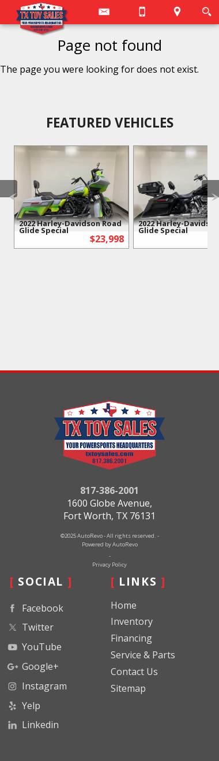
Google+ (32, 666)
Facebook (34, 608)
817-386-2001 (109, 490)
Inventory (132, 621)
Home (124, 605)
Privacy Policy (109, 564)
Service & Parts (143, 654)
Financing (131, 638)
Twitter (29, 627)
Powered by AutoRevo (110, 544)
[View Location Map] (177, 12)
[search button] (206, 11)
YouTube (33, 647)
